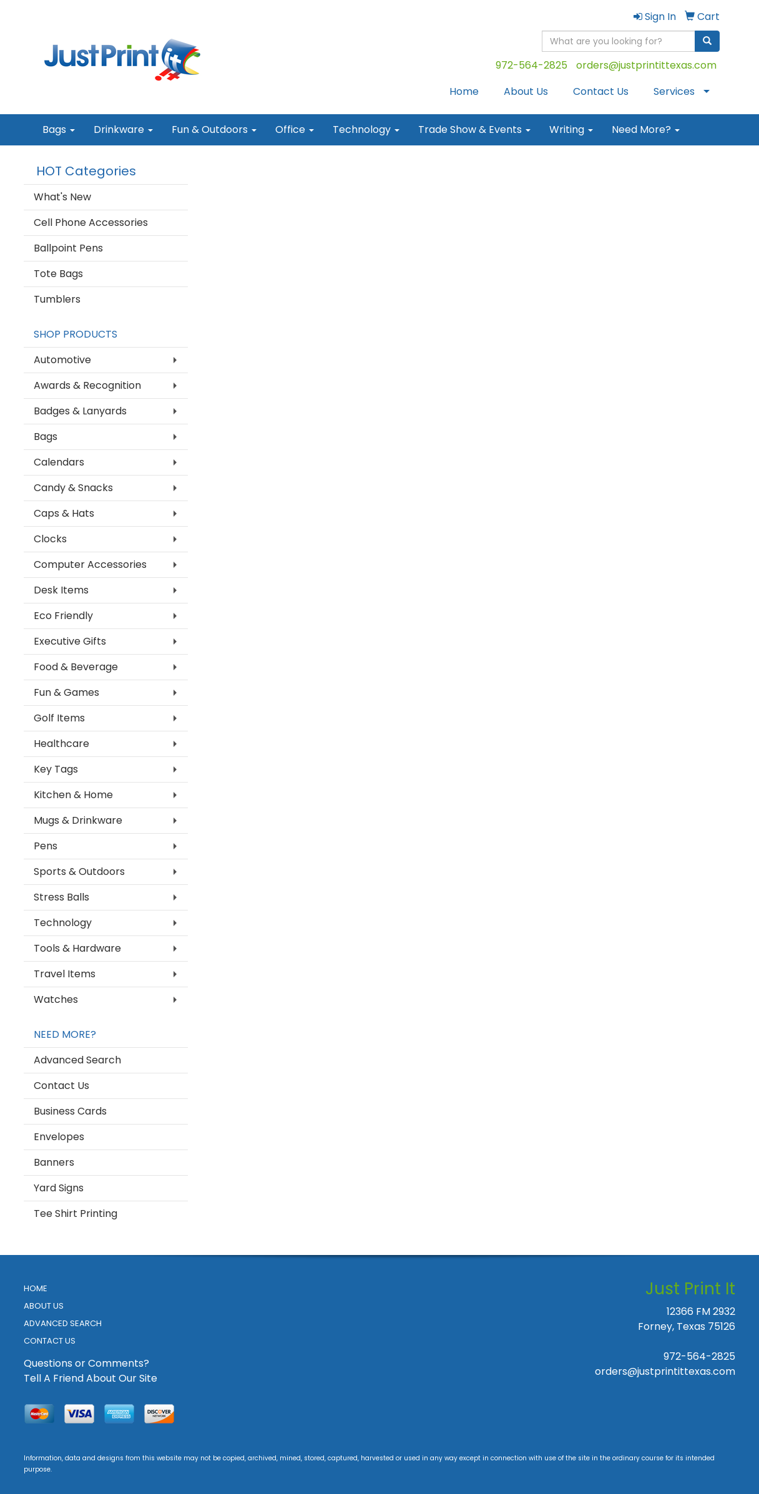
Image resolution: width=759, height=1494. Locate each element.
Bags (58, 129)
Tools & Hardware (77, 948)
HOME (35, 1288)
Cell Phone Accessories (91, 222)
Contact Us (601, 91)
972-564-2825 (531, 65)
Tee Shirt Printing (75, 1213)
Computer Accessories (90, 564)
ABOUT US (44, 1306)
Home (464, 91)
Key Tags (56, 769)
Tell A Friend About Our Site (90, 1378)
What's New (62, 197)
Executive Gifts (70, 641)
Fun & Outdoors (214, 129)
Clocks (50, 539)
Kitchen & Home (73, 795)
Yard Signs (59, 1188)
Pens (45, 846)
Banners (54, 1162)
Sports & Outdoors (79, 871)
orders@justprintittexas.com (646, 65)
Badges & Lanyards (80, 411)
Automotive (62, 360)
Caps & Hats (64, 513)
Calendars (59, 462)
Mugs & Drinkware (78, 820)
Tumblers (57, 299)
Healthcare (61, 743)
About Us (526, 91)
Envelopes (59, 1137)
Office (294, 129)
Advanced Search (77, 1060)
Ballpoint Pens (68, 248)
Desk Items (61, 590)
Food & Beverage (76, 667)
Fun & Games (66, 692)
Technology (366, 129)
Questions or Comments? (86, 1363)
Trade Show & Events (474, 129)
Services (674, 91)
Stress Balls (61, 897)
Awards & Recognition (87, 385)
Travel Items (64, 974)
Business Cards (70, 1111)
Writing (571, 129)
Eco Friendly (63, 615)
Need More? (646, 129)
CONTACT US (50, 1341)
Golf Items (59, 718)
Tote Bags (58, 273)
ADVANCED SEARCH (63, 1323)
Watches (56, 999)
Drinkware (123, 129)
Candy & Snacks (73, 488)
